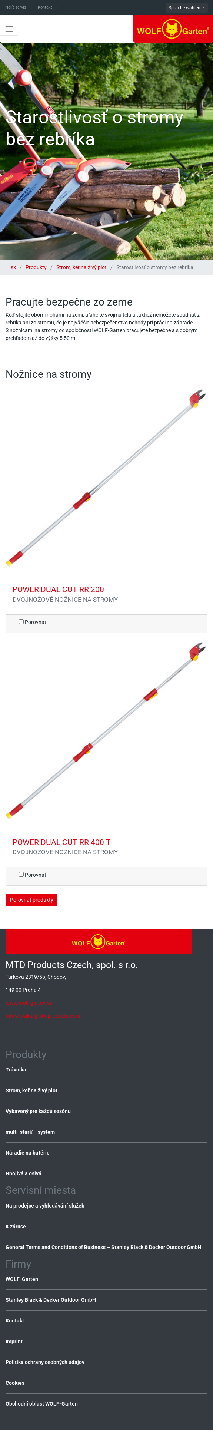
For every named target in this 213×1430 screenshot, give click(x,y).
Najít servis (15, 7)
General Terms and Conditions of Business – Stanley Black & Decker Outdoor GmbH (104, 1247)
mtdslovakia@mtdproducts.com (43, 1016)
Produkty (36, 267)
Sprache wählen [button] (185, 7)
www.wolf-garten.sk (29, 1003)
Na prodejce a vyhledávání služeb (45, 1206)
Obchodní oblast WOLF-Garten (42, 1404)
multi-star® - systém (30, 1132)
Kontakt (45, 7)
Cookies (15, 1383)
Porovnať (32, 622)
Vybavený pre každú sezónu (38, 1111)
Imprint (14, 1341)
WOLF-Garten (22, 1279)
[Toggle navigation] (9, 29)
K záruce (16, 1226)
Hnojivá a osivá (23, 1173)
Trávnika (16, 1070)
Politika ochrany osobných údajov (45, 1362)
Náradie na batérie (28, 1153)
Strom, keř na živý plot (81, 267)
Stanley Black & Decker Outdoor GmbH (51, 1300)
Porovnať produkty (31, 900)
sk (14, 267)
